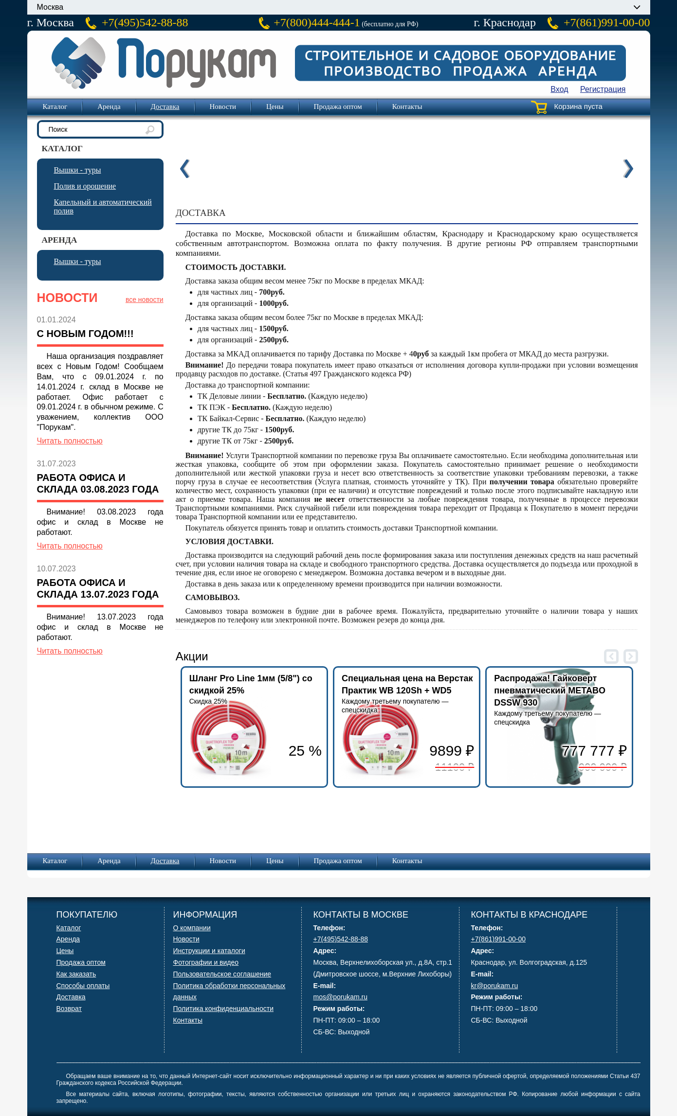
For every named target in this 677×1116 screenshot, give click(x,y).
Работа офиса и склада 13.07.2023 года (98, 588)
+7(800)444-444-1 (317, 22)
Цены (275, 106)
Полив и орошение (85, 186)
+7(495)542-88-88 (145, 22)
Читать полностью (70, 441)
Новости (223, 106)
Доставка (165, 106)
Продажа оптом (338, 106)
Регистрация (603, 89)
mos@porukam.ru (340, 997)
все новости (145, 299)
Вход (559, 89)
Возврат (69, 1008)
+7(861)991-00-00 (607, 22)
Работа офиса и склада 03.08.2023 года (98, 483)
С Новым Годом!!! (85, 333)
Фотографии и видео (206, 962)
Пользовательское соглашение (222, 974)
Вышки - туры (77, 170)
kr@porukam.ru (494, 986)
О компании (192, 928)
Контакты (407, 106)
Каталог (55, 106)
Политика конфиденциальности (223, 1008)
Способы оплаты (83, 986)
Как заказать (76, 974)
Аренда (108, 106)
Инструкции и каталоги (209, 951)
